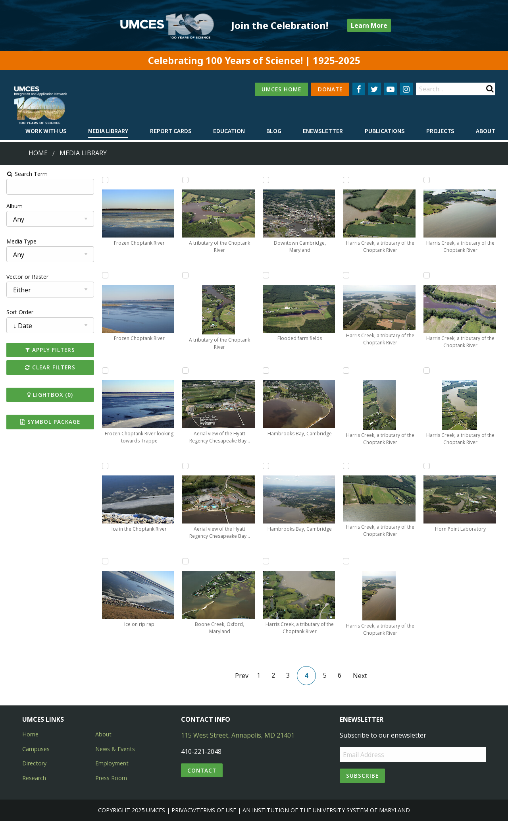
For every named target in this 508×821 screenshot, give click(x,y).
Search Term (26, 174)
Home (38, 153)
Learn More (369, 25)
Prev (241, 675)
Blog (273, 131)
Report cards (171, 131)
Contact (201, 770)
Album (13, 206)
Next (360, 675)
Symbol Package (49, 421)
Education (229, 131)
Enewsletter (323, 131)
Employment (112, 763)
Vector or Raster (26, 276)
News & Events (115, 749)
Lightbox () (49, 394)
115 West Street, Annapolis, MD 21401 (237, 735)
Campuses (36, 749)
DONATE (330, 89)
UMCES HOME (281, 89)
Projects (440, 131)
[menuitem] (46, 131)
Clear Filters (49, 367)
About (485, 131)
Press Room (111, 778)
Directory (34, 763)
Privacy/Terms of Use (203, 810)
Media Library (108, 131)
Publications (385, 131)
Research (34, 778)
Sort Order (18, 312)
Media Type (20, 241)
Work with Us (46, 131)
